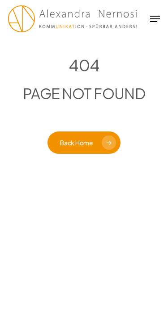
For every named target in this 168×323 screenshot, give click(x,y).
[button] (155, 18)
